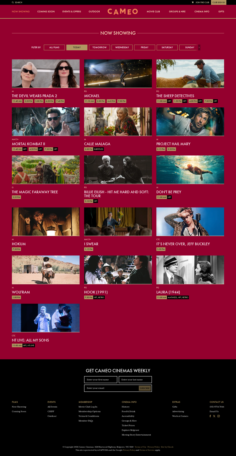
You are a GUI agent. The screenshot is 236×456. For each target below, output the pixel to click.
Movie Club (153, 11)
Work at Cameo (180, 416)
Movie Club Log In (88, 407)
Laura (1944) (168, 292)
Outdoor (94, 11)
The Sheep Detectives (175, 95)
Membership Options (90, 411)
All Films (54, 47)
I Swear (91, 243)
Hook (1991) (96, 292)
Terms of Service (147, 450)
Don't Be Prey (168, 191)
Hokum (19, 243)
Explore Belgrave (130, 430)
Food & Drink (128, 411)
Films (15, 402)
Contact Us (217, 402)
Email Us (214, 411)
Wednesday (122, 47)
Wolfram (21, 292)
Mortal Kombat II (28, 143)
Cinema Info (201, 11)
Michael (91, 95)
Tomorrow (100, 47)
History (125, 407)
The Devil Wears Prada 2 (34, 95)
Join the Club (202, 2)
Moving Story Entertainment (136, 435)
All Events (52, 407)
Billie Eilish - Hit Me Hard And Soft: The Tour (116, 193)
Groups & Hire (177, 11)
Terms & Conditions (89, 416)
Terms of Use (140, 447)
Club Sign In (219, 2)
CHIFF (51, 411)
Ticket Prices (128, 425)
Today (77, 47)
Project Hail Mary (173, 143)
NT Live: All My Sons (30, 340)
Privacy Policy (154, 447)
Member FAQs (86, 421)
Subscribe (145, 388)
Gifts (221, 11)
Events (52, 402)
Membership (85, 402)
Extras (176, 402)
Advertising (178, 411)
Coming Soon (46, 11)
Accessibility (128, 416)
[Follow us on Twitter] (214, 416)
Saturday (167, 47)
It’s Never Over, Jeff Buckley (183, 243)
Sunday (189, 47)
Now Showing (21, 11)
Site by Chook (167, 447)
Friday (144, 47)
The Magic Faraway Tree (35, 191)
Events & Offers (71, 11)
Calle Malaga (97, 143)
